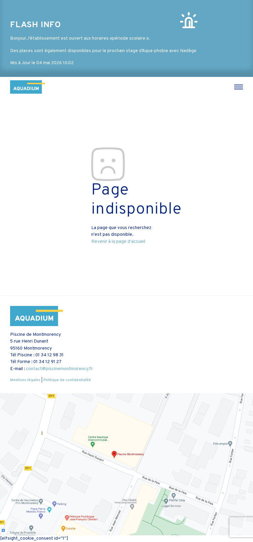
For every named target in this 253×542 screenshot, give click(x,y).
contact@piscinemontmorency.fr (59, 369)
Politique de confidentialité (67, 380)
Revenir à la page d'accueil (118, 241)
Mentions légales (25, 380)
